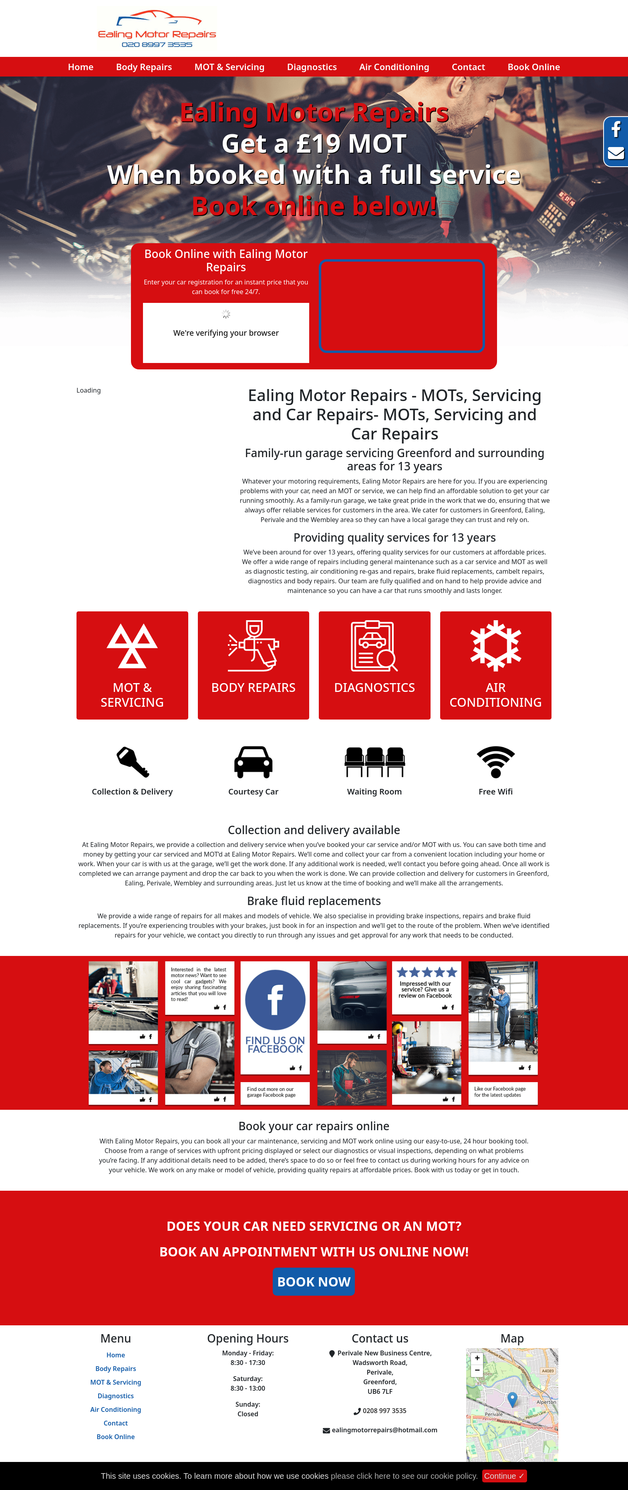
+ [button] (477, 1359)
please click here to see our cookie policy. (404, 1476)
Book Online (534, 66)
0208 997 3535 (385, 1410)
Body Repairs (144, 66)
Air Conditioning (394, 66)
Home (80, 66)
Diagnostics (312, 66)
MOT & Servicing (230, 66)
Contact (468, 66)
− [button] (477, 1371)
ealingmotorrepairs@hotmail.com (385, 1429)
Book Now (313, 1281)
